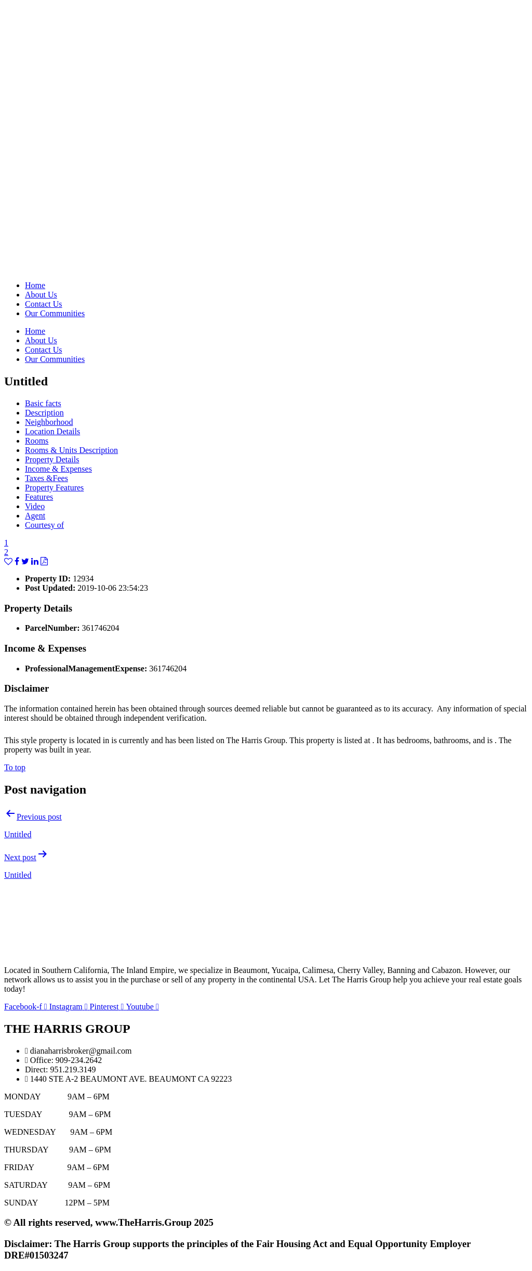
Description (44, 412)
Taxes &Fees (46, 478)
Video (35, 506)
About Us (41, 294)
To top (14, 767)
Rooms (36, 440)
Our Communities (55, 313)
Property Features (54, 487)
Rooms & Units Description (71, 450)
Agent (35, 515)
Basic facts (43, 403)
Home (35, 285)
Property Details (52, 459)
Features (39, 496)
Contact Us (43, 304)
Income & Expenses (58, 468)
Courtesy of (44, 525)
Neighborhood (49, 422)
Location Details (52, 431)
